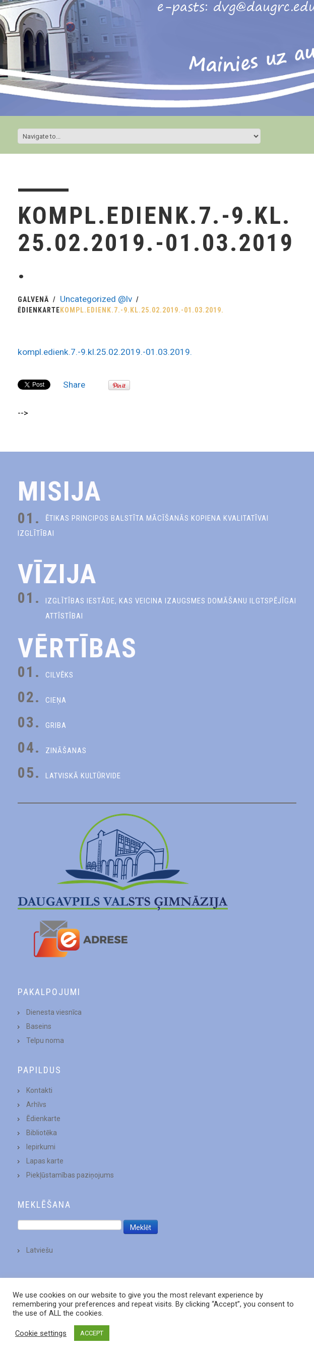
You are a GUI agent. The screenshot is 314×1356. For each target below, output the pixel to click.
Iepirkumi (40, 1147)
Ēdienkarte (39, 310)
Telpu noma (45, 1040)
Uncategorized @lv (96, 299)
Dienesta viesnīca (54, 1012)
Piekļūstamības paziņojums (70, 1175)
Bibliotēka (41, 1133)
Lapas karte (45, 1161)
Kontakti (39, 1090)
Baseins (38, 1026)
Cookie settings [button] (41, 1333)
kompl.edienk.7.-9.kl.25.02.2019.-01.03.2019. (105, 352)
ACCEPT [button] (91, 1333)
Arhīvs (36, 1104)
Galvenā (33, 299)
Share (74, 385)
